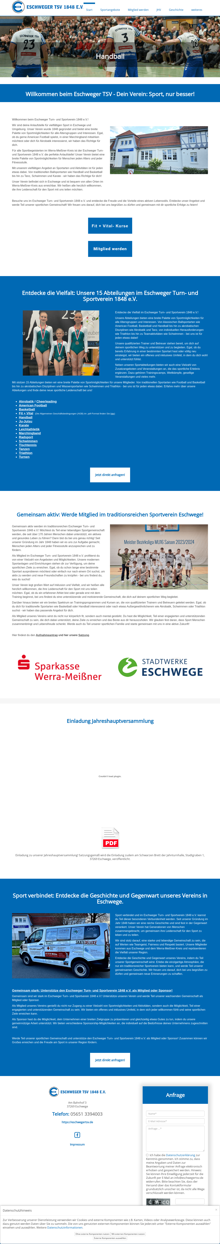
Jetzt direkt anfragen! (110, 475)
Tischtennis (28, 445)
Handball (25, 417)
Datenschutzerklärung (180, 1155)
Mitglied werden (138, 10)
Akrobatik (26, 401)
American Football (33, 405)
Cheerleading (46, 401)
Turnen (24, 457)
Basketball (27, 409)
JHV (159, 10)
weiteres (196, 10)
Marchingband (30, 433)
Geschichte (176, 10)
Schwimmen (28, 441)
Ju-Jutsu (25, 421)
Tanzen (24, 449)
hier (112, 413)
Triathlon (25, 453)
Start (89, 10)
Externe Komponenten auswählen (110, 1238)
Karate (24, 425)
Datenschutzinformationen (64, 1227)
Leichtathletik (29, 429)
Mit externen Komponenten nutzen (128, 1234)
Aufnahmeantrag (47, 635)
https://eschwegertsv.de (77, 1122)
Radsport (26, 437)
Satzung (83, 635)
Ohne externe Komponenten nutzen (92, 1234)
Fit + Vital (26, 413)
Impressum (77, 1144)
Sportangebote (110, 10)
